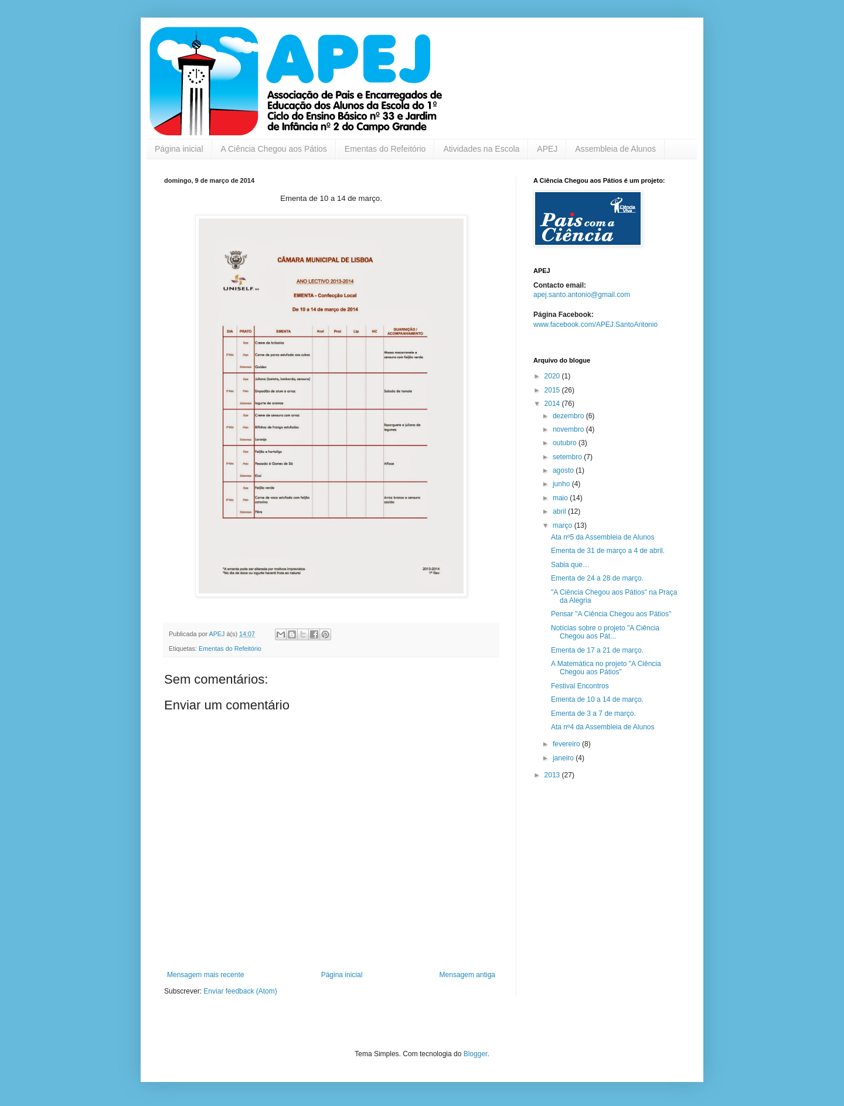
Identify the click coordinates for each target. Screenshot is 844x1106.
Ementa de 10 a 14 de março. (597, 699)
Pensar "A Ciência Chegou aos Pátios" (611, 614)
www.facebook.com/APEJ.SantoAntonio (595, 324)
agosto (564, 470)
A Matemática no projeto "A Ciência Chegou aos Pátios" (606, 668)
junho (562, 484)
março (563, 525)
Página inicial (179, 148)
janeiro (564, 758)
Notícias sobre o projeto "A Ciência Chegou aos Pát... (605, 632)
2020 (553, 376)
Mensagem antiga (467, 975)
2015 (553, 390)
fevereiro (567, 744)
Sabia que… (570, 565)
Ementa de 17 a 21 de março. (597, 650)
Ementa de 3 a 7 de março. (593, 713)
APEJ (547, 148)
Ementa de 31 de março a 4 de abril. (608, 551)
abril (560, 511)
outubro (565, 443)
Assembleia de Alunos (615, 148)
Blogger (476, 1054)
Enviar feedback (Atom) (240, 991)
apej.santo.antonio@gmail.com (581, 295)
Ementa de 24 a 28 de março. (597, 578)
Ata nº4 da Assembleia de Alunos (603, 727)
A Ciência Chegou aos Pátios (274, 148)
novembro (569, 429)
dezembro (569, 416)
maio (561, 498)
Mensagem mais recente (205, 975)
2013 (553, 775)
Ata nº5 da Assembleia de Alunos (603, 537)
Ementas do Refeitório (385, 148)
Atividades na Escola (481, 148)
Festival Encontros (580, 686)
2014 (553, 404)
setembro (568, 457)
